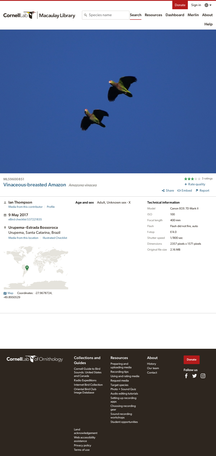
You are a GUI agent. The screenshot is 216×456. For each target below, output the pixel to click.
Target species (119, 385)
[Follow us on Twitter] (194, 375)
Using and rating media (125, 376)
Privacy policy (82, 445)
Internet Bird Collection (88, 384)
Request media (120, 380)
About (207, 15)
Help (208, 24)
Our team (153, 368)
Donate (180, 5)
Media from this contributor (25, 206)
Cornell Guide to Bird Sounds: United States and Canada (87, 372)
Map (8, 293)
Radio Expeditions (85, 380)
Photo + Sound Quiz (123, 389)
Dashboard (175, 15)
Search (135, 15)
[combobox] (109, 15)
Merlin (193, 15)
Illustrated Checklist (55, 237)
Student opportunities (124, 422)
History (151, 363)
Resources (153, 15)
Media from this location (23, 237)
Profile (51, 206)
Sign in (196, 5)
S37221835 (25, 219)
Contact (152, 372)
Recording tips (120, 371)
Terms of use (82, 449)
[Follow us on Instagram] (202, 375)
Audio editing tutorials (124, 393)
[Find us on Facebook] (186, 375)
